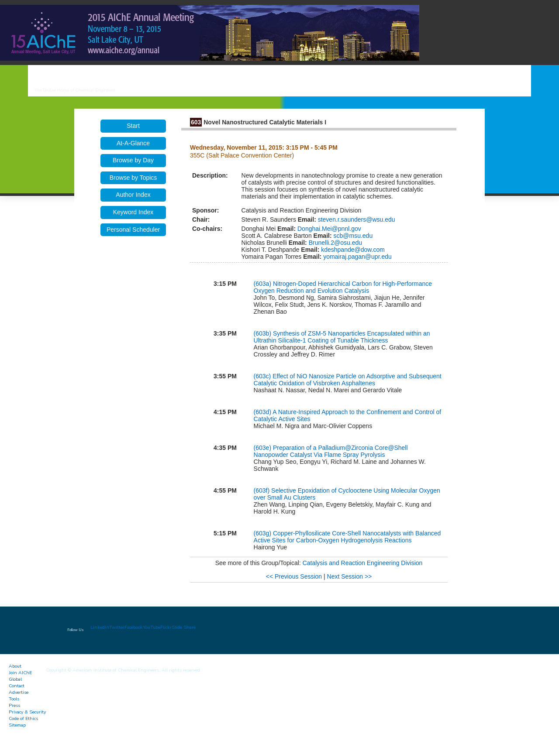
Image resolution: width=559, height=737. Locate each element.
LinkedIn (99, 627)
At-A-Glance (133, 143)
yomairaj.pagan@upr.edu (356, 256)
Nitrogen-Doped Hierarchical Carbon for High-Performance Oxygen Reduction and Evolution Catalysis (343, 287)
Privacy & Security (27, 712)
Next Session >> (349, 576)
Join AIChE (20, 672)
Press (14, 705)
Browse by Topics (133, 177)
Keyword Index (133, 212)
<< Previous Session (294, 576)
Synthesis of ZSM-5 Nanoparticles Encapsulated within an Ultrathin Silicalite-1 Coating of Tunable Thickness (342, 337)
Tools (14, 699)
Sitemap (17, 725)
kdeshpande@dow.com (352, 249)
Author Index (133, 194)
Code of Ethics (23, 718)
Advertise (18, 692)
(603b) (263, 333)
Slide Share (184, 627)
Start (133, 125)
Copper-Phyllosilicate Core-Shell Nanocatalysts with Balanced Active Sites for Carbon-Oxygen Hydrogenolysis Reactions (347, 537)
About (15, 666)
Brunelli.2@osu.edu (334, 242)
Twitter (116, 627)
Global (15, 679)
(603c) (263, 376)
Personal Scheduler (133, 229)
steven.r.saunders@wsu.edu (355, 219)
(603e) (263, 447)
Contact (16, 685)
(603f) (262, 490)
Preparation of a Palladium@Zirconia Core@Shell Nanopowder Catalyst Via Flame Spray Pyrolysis (331, 451)
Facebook (133, 627)
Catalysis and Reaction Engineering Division (363, 562)
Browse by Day (133, 160)
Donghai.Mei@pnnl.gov (328, 228)
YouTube (151, 627)
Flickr (166, 627)
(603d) (263, 411)
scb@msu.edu (352, 235)
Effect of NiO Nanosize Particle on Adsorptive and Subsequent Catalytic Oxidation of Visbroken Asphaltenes (348, 380)
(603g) (263, 533)
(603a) (263, 283)
